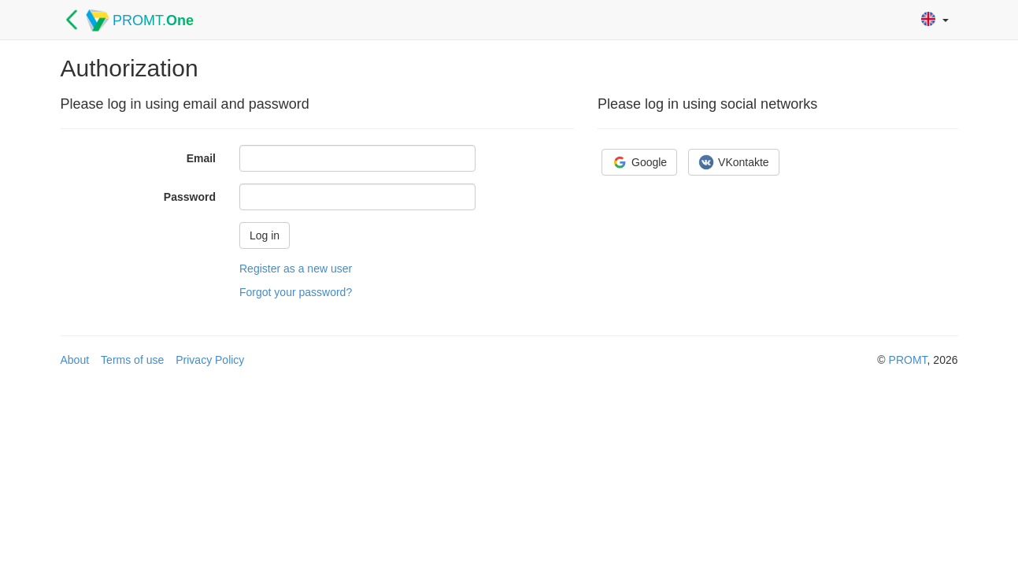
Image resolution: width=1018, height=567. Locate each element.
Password (190, 197)
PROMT (908, 360)
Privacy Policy (210, 360)
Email (201, 158)
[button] (935, 20)
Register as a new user (295, 268)
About (75, 360)
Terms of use (132, 360)
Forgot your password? (295, 292)
